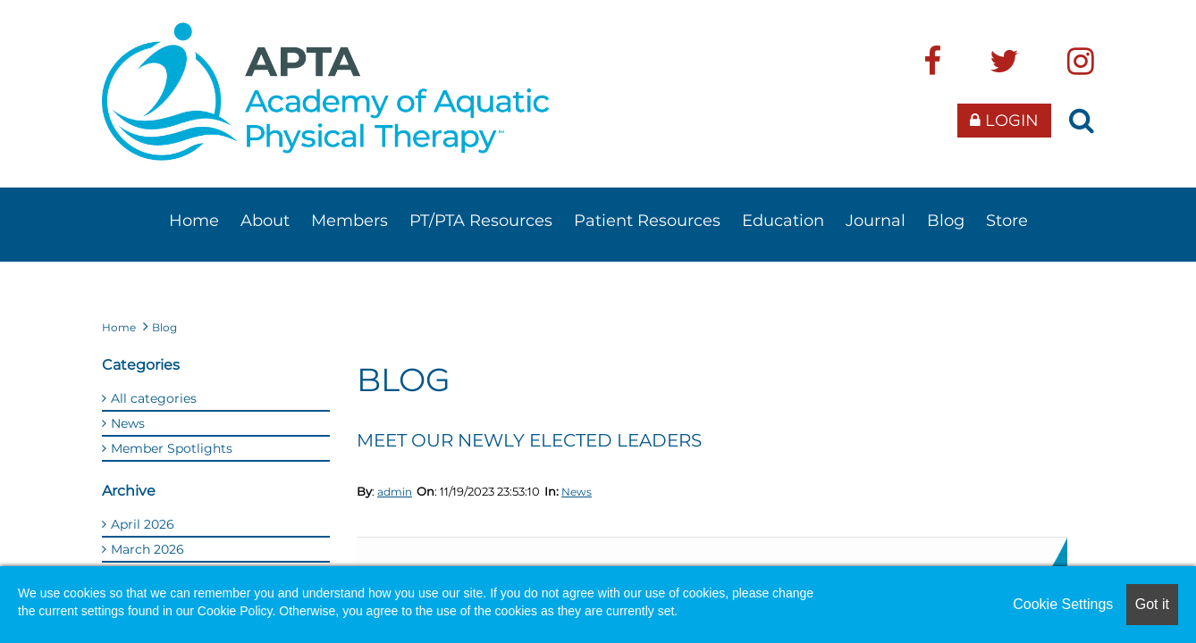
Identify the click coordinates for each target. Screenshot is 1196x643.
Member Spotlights (171, 448)
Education (783, 220)
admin (394, 491)
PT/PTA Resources (480, 220)
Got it (1152, 604)
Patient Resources (647, 220)
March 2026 (147, 549)
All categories (154, 398)
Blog (945, 220)
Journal (875, 220)
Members (349, 220)
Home (194, 220)
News (576, 491)
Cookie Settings (1063, 604)
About (265, 220)
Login (1004, 120)
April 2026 (142, 524)
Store (1007, 220)
